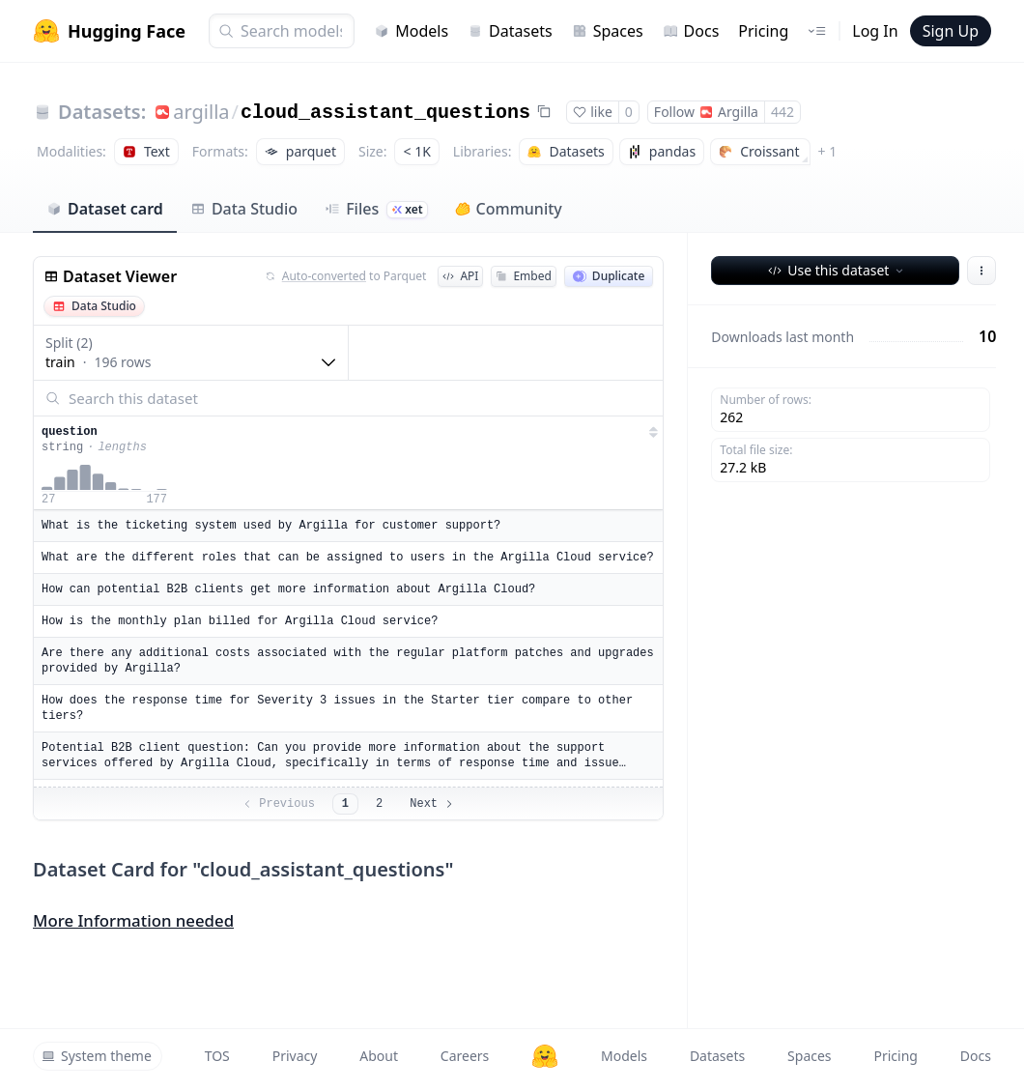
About (378, 1056)
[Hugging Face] (544, 1056)
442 (782, 111)
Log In (874, 31)
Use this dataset (837, 270)
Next (432, 804)
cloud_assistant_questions (385, 112)
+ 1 (828, 151)
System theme (97, 1056)
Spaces (607, 31)
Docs (691, 31)
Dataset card (104, 208)
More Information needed (133, 920)
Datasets (510, 31)
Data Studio (244, 208)
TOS (217, 1056)
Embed (523, 276)
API (460, 276)
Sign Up (951, 31)
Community (508, 208)
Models (411, 31)
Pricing (763, 31)
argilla (201, 112)
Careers (465, 1056)
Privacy (295, 1056)
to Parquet (346, 276)
